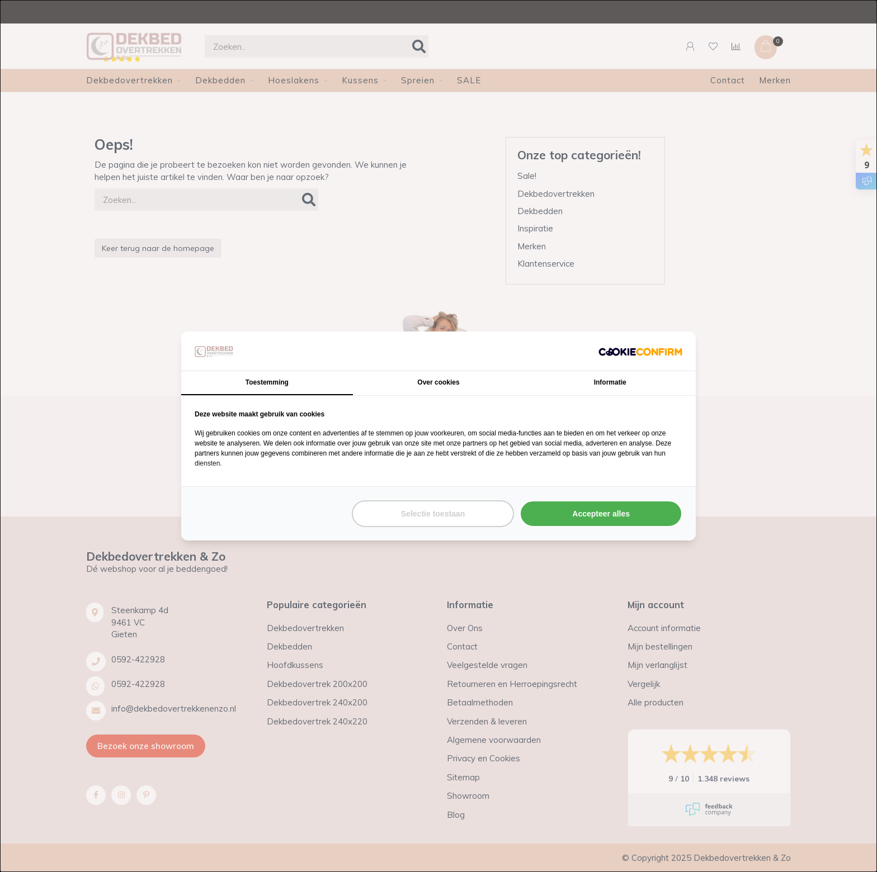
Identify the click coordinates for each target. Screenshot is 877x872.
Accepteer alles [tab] (601, 513)
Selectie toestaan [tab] (433, 513)
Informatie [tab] (610, 382)
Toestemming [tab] (267, 382)
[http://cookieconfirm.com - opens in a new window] (640, 351)
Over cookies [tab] (438, 382)
